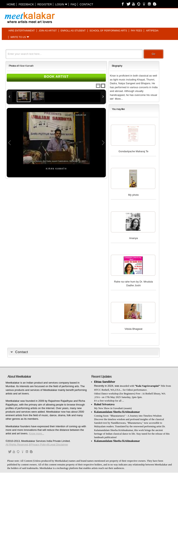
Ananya (133, 238)
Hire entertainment (22, 30)
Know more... (36, 433)
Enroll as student (73, 30)
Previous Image (9, 143)
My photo (133, 194)
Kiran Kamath (26, 65)
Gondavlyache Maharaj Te (133, 151)
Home (11, 4)
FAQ (73, 4)
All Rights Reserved (17, 444)
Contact (86, 4)
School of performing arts (108, 30)
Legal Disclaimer (58, 444)
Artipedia (152, 30)
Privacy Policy (39, 444)
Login (61, 4)
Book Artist (56, 76)
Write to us (18, 37)
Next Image (103, 143)
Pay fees (136, 30)
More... (119, 98)
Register (44, 4)
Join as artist (48, 30)
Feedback (26, 4)
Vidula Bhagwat (133, 328)
